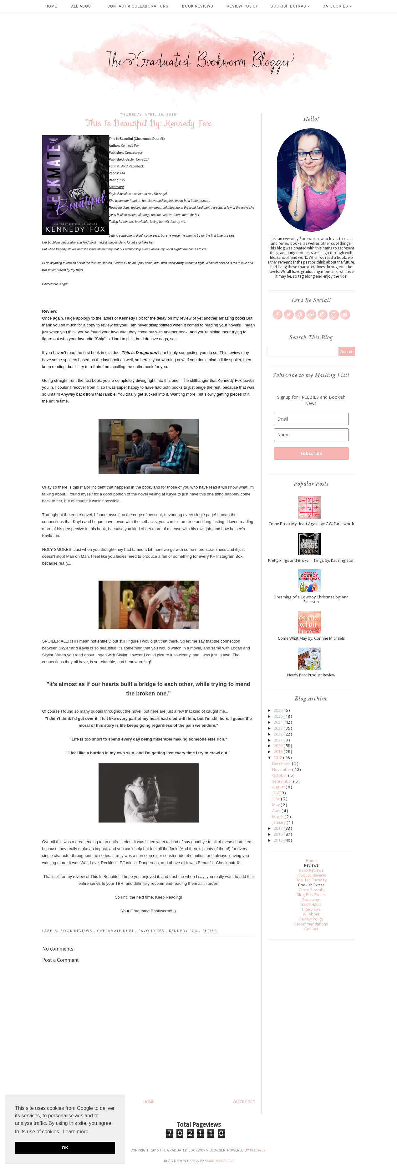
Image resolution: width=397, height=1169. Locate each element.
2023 (278, 728)
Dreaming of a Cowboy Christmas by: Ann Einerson (311, 599)
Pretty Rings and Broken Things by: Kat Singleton (311, 560)
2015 (278, 840)
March (278, 816)
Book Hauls (311, 904)
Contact (311, 928)
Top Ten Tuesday (311, 880)
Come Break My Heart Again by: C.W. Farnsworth (311, 523)
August (279, 787)
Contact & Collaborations (137, 6)
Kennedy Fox (184, 931)
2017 (278, 828)
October (280, 775)
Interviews (311, 909)
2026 (278, 710)
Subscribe (311, 453)
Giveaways (311, 899)
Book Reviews (197, 6)
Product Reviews (311, 875)
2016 (278, 834)
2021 (278, 740)
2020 (278, 745)
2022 (278, 734)
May (276, 804)
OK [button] (65, 1147)
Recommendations (311, 924)
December (282, 763)
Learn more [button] (76, 1131)
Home (51, 6)
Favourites (152, 931)
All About (82, 6)
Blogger (258, 1150)
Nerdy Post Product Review (311, 675)
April (277, 810)
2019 (278, 751)
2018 (278, 757)
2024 (278, 722)
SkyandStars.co (218, 1161)
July (275, 793)
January (279, 822)
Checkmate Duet (116, 931)
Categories (337, 6)
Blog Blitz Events (311, 894)
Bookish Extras (290, 6)
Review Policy (242, 6)
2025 (278, 716)
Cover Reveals (311, 889)
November (282, 769)
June (276, 799)
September (282, 781)
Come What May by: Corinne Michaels (311, 638)
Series (209, 931)
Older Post (244, 1102)
